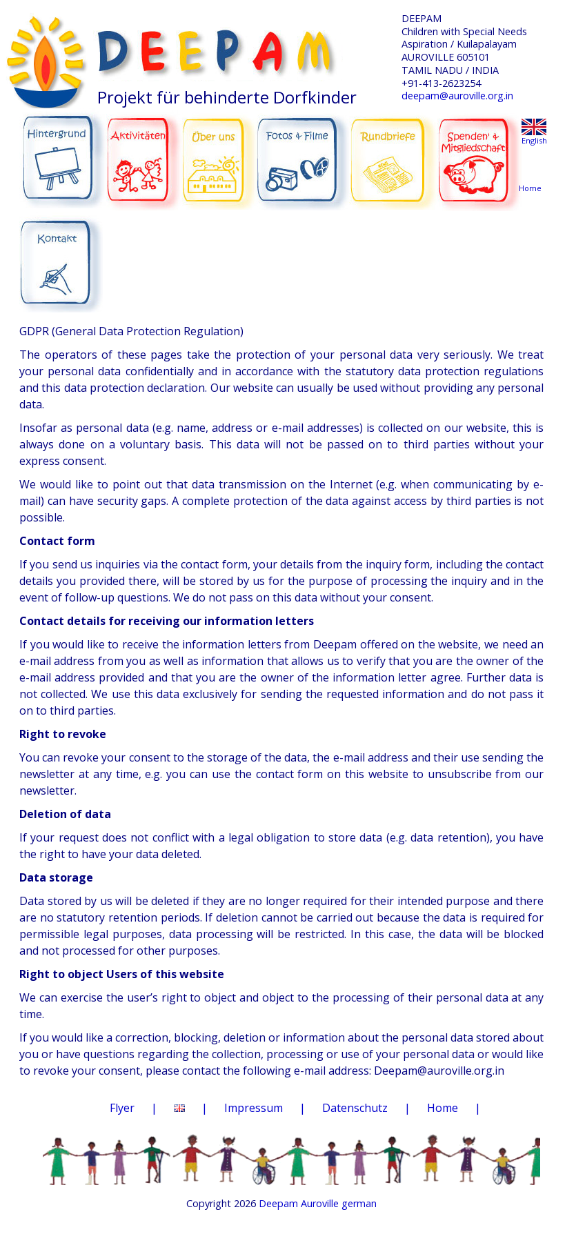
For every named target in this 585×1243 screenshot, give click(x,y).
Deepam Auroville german (318, 1203)
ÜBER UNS (219, 152)
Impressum (253, 1107)
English (534, 140)
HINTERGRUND (63, 153)
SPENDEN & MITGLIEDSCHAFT (479, 152)
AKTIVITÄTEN (144, 153)
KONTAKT (62, 256)
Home (442, 1107)
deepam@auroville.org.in (457, 95)
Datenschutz (355, 1107)
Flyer (122, 1107)
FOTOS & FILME (303, 154)
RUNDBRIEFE (393, 150)
